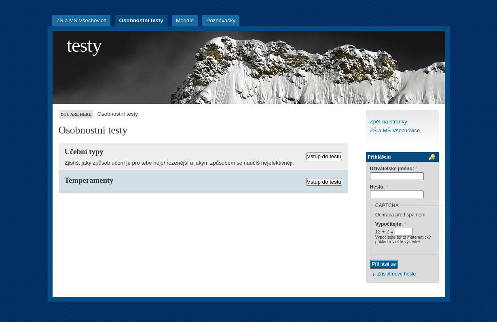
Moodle (185, 20)
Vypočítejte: (390, 224)
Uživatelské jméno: (394, 169)
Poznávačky (220, 20)
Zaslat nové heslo (396, 274)
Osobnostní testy (141, 20)
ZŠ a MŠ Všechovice (81, 20)
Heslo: (379, 187)
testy (84, 45)
